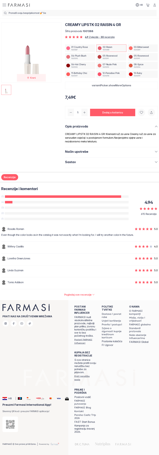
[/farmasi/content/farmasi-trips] (85, 402)
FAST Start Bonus (84, 421)
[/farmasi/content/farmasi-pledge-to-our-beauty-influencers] (140, 337)
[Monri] (39, 398)
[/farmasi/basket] (148, 5)
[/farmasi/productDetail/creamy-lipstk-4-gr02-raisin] (111, 48)
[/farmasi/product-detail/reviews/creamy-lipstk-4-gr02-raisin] (79, 294)
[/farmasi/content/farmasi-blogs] (82, 407)
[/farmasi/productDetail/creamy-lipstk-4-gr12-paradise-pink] (111, 74)
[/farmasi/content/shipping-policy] (112, 315)
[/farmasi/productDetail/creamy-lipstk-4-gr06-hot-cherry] (80, 65)
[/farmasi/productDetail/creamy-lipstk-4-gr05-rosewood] (111, 57)
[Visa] (57, 398)
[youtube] (22, 323)
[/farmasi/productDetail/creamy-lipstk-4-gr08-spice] (143, 65)
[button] (111, 85)
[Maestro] (18, 398)
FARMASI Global (138, 341)
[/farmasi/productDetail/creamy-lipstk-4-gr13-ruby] (143, 74)
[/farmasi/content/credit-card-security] (112, 333)
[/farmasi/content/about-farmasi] (140, 312)
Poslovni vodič (82, 397)
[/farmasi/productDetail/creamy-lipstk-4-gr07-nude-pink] (111, 65)
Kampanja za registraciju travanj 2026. (84, 428)
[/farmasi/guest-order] (85, 377)
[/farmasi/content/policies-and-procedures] (112, 324)
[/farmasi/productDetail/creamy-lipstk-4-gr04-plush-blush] (80, 57)
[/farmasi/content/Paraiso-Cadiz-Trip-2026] (85, 416)
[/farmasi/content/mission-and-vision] (140, 319)
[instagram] (5, 323)
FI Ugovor (107, 345)
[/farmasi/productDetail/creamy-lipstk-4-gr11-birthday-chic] (80, 74)
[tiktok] (30, 323)
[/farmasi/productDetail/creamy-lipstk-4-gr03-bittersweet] (143, 48)
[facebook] (14, 323)
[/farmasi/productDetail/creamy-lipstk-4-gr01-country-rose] (80, 48)
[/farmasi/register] (85, 341)
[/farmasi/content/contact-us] (79, 411)
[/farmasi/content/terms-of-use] (111, 320)
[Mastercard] (49, 398)
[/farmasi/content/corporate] (140, 324)
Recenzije (10, 177)
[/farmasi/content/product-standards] (140, 330)
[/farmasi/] (19, 5)
